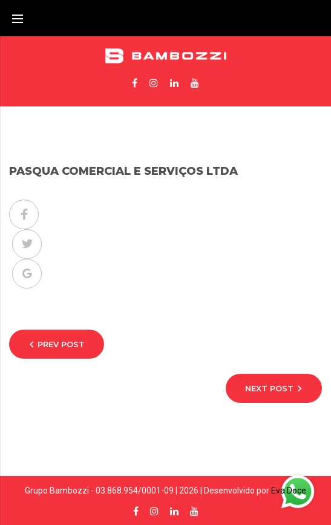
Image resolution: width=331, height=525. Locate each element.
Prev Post (61, 344)
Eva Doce (288, 490)
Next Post (269, 388)
